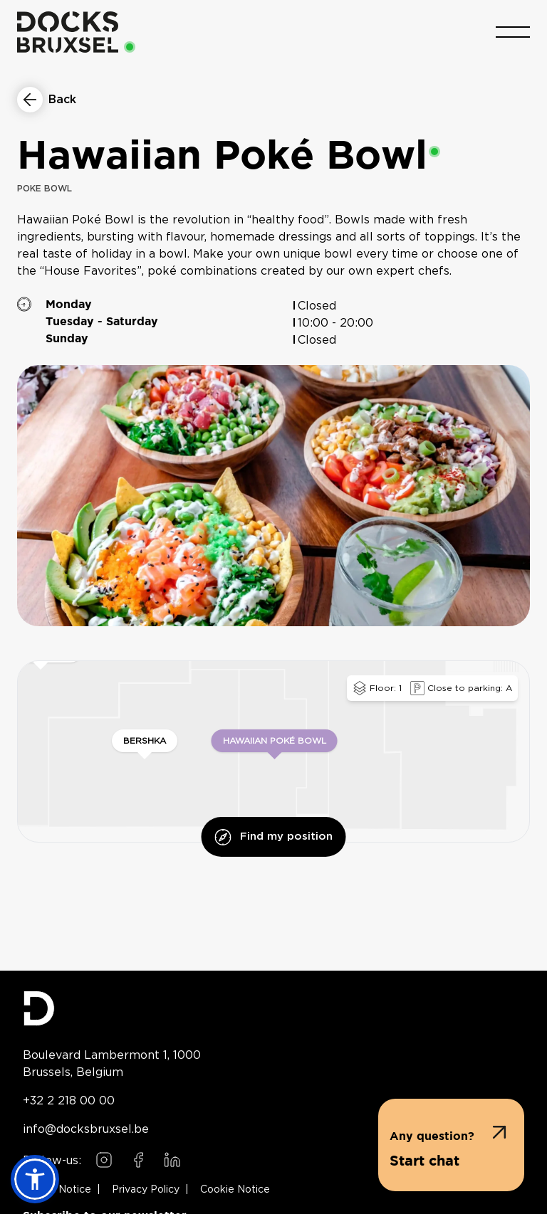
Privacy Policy (145, 1190)
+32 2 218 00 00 (69, 1100)
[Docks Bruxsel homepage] (273, 1008)
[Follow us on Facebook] (138, 1160)
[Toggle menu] (513, 32)
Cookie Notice (235, 1190)
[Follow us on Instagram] (104, 1160)
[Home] (67, 32)
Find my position (274, 837)
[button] (451, 1145)
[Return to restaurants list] (46, 99)
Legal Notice (59, 1190)
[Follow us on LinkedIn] (172, 1160)
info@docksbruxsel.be (86, 1128)
